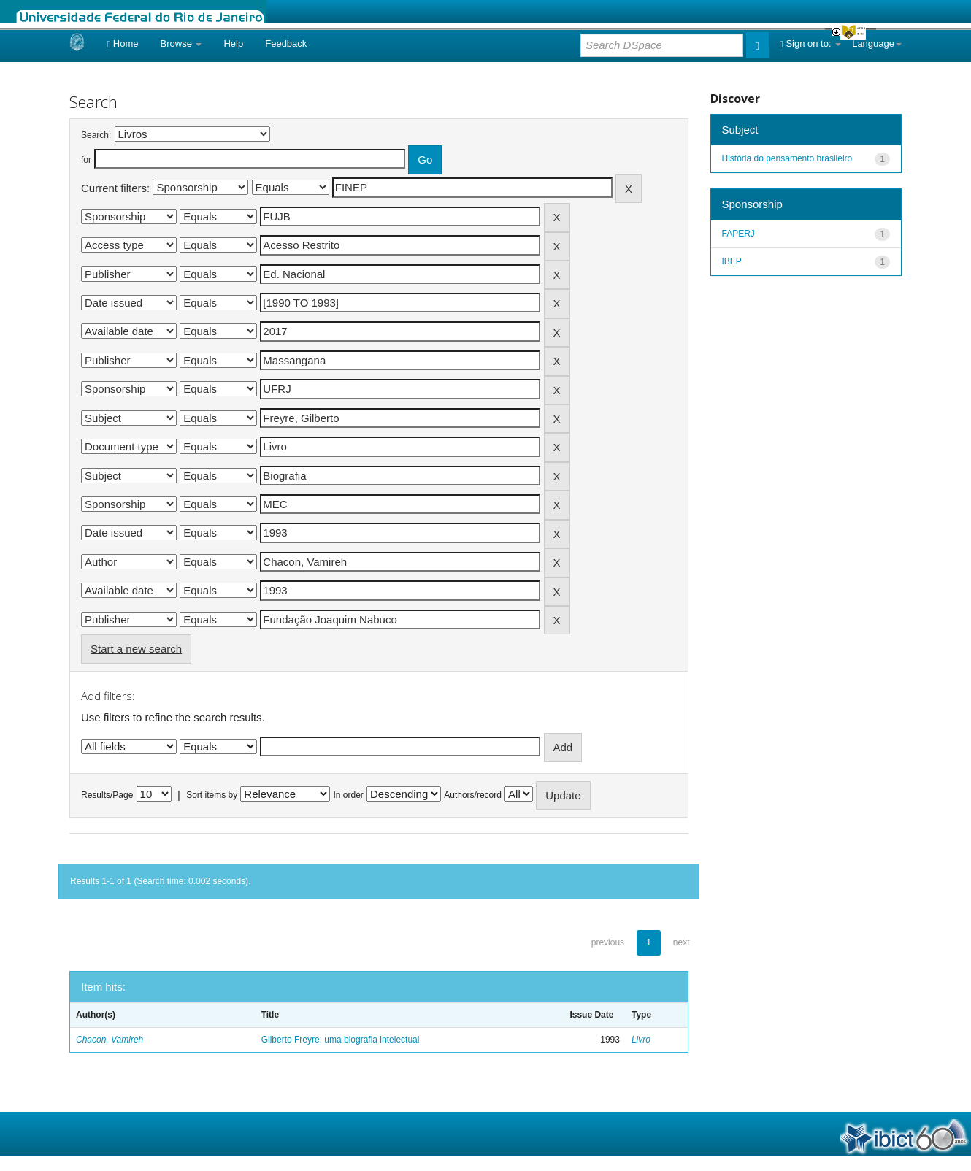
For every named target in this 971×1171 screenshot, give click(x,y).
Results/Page (107, 795)
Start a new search (136, 648)
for (86, 160)
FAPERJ (738, 234)
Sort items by (211, 795)
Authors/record (473, 795)
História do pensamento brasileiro (787, 158)
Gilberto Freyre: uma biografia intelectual (340, 1039)
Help (233, 43)
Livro (641, 1039)
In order (349, 795)
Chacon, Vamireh (109, 1039)
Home (122, 43)
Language (877, 43)
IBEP (732, 261)
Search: (96, 135)
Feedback (286, 43)
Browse (181, 43)
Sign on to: (810, 43)
